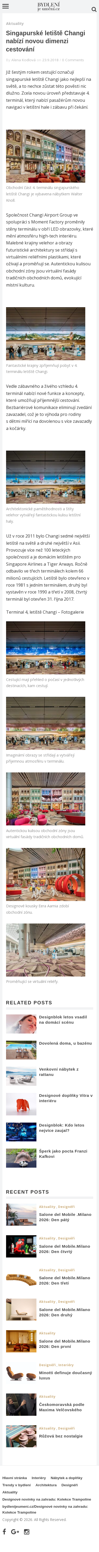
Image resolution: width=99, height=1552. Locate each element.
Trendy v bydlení (16, 1485)
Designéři (66, 1206)
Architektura (45, 1485)
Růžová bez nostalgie (61, 1436)
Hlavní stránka (14, 1478)
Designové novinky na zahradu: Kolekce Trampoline (46, 1499)
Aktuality (15, 23)
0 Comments (73, 60)
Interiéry (66, 1365)
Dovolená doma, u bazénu (65, 1043)
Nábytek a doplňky (66, 1478)
